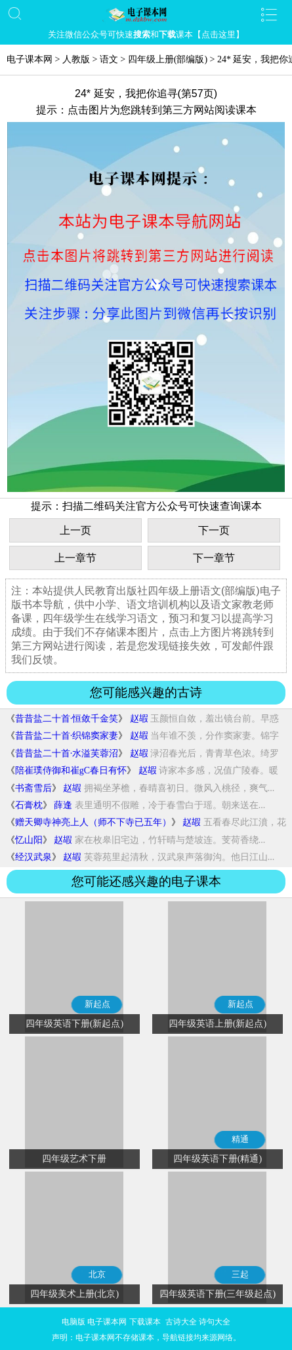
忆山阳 (29, 840)
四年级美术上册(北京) (74, 1294)
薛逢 (63, 805)
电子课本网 (29, 59)
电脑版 (73, 1321)
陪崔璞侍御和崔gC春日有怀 (71, 770)
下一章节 (214, 557)
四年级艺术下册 (74, 1159)
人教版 (76, 59)
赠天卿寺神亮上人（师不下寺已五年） (93, 822)
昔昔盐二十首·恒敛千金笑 (67, 719)
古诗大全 (181, 1321)
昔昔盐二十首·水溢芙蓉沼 (67, 753)
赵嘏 (139, 719)
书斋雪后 (33, 788)
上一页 (75, 530)
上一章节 (75, 557)
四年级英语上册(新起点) (217, 1024)
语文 (109, 59)
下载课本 (145, 1321)
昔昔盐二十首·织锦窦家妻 (67, 736)
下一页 (214, 530)
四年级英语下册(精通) (217, 1159)
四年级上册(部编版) (167, 59)
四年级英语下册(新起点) (74, 1024)
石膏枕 (29, 805)
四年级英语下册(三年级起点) (217, 1294)
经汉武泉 (33, 857)
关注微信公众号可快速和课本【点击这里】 (146, 34)
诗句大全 (214, 1321)
